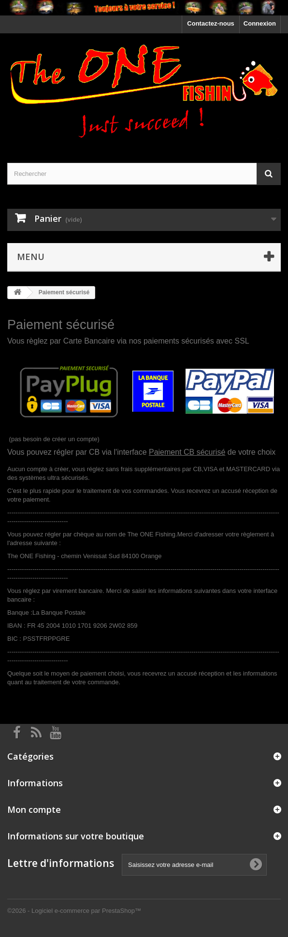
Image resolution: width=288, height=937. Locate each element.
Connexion (260, 23)
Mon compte (34, 809)
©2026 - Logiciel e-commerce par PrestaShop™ (74, 910)
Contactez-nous (210, 23)
